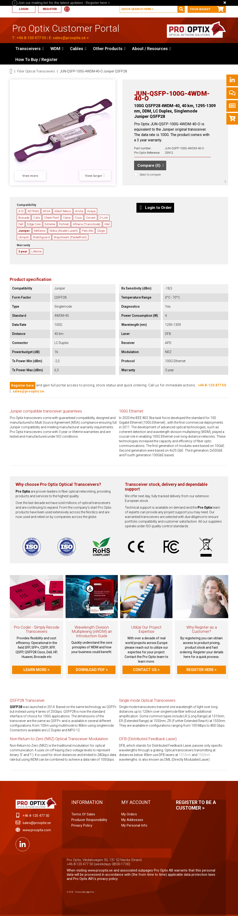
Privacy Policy (81, 825)
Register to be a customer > (196, 805)
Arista (79, 211)
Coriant (91, 217)
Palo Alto (87, 230)
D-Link (103, 217)
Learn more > (36, 669)
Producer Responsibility (89, 820)
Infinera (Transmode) (86, 224)
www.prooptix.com (37, 830)
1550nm (204, 755)
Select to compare (150, 174)
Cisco (78, 217)
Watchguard (41, 237)
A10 (20, 211)
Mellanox (40, 230)
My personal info (134, 825)
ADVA (46, 211)
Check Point (51, 217)
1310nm (185, 755)
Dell (20, 224)
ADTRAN (33, 211)
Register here (22, 385)
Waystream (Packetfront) (70, 237)
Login (23, 9)
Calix (36, 217)
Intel (107, 224)
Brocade (23, 217)
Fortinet (64, 224)
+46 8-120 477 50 (31, 38)
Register (50, 9)
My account (136, 802)
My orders (129, 814)
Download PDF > (92, 669)
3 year (22, 251)
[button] (109, 48)
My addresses (132, 820)
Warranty (23, 245)
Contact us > (146, 669)
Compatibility (26, 205)
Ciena (67, 217)
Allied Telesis (62, 211)
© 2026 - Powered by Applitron (80, 892)
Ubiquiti (23, 237)
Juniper (24, 230)
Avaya (91, 211)
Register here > (201, 669)
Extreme (50, 224)
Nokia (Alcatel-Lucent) (64, 230)
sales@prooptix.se (69, 38)
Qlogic (101, 230)
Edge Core (34, 224)
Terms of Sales (83, 814)
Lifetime (36, 251)
